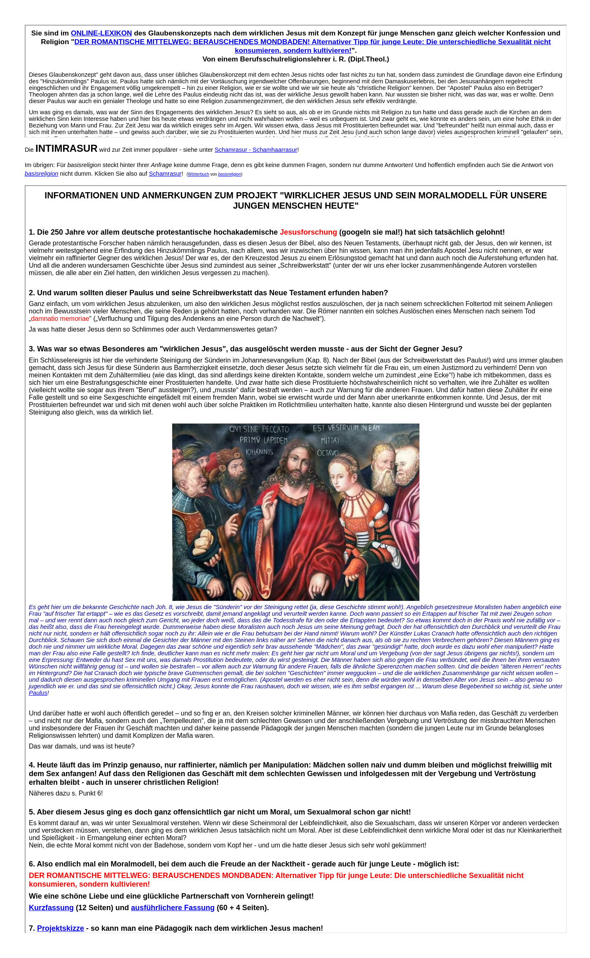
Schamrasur (165, 173)
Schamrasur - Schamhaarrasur (256, 149)
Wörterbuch (198, 174)
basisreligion (41, 173)
